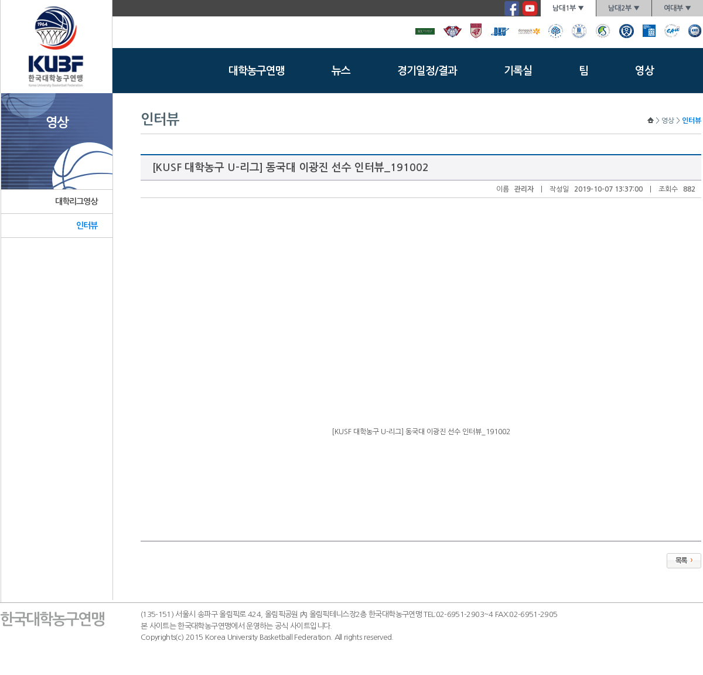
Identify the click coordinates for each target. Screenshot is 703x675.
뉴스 (341, 71)
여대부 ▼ (677, 8)
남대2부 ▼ (624, 8)
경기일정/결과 (427, 71)
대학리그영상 (76, 201)
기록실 (518, 71)
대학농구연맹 (256, 71)
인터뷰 (86, 225)
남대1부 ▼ (568, 8)
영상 (644, 71)
